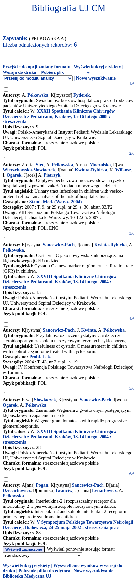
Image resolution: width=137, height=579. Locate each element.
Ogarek (14, 175)
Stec (40, 164)
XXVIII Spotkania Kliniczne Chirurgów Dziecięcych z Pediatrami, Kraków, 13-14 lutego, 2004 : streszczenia (60, 282)
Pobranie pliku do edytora (44, 570)
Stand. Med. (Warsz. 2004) (55, 201)
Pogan (42, 485)
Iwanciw (64, 490)
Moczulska (100, 164)
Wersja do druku (19, 72)
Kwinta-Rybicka (91, 170)
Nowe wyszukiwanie (96, 78)
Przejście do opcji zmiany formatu (37, 66)
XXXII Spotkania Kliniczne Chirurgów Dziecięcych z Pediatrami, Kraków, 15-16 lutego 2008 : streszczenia (59, 116)
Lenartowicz (104, 490)
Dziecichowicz (17, 490)
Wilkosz (123, 170)
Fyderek (81, 95)
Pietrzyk (52, 175)
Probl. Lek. (40, 356)
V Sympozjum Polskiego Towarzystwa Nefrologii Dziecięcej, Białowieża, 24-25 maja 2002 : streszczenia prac (68, 525)
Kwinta (88, 330)
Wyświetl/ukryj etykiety (97, 66)
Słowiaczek (45, 399)
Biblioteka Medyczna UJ (27, 576)
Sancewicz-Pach (59, 244)
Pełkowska (37, 95)
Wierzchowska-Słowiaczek (29, 170)
